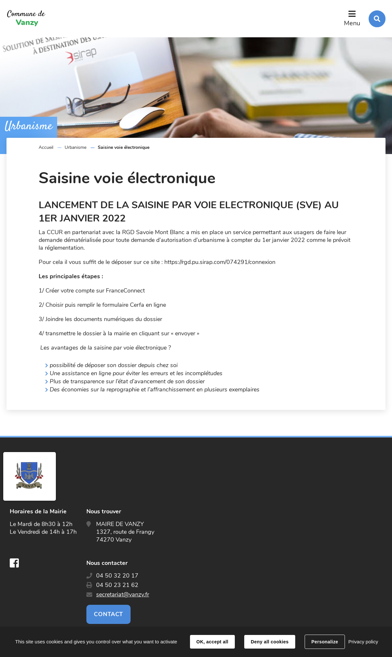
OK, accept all (212, 641)
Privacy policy (363, 641)
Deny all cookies (269, 641)
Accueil (46, 147)
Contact (108, 614)
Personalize (324, 641)
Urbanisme (75, 147)
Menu (352, 23)
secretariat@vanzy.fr (122, 594)
